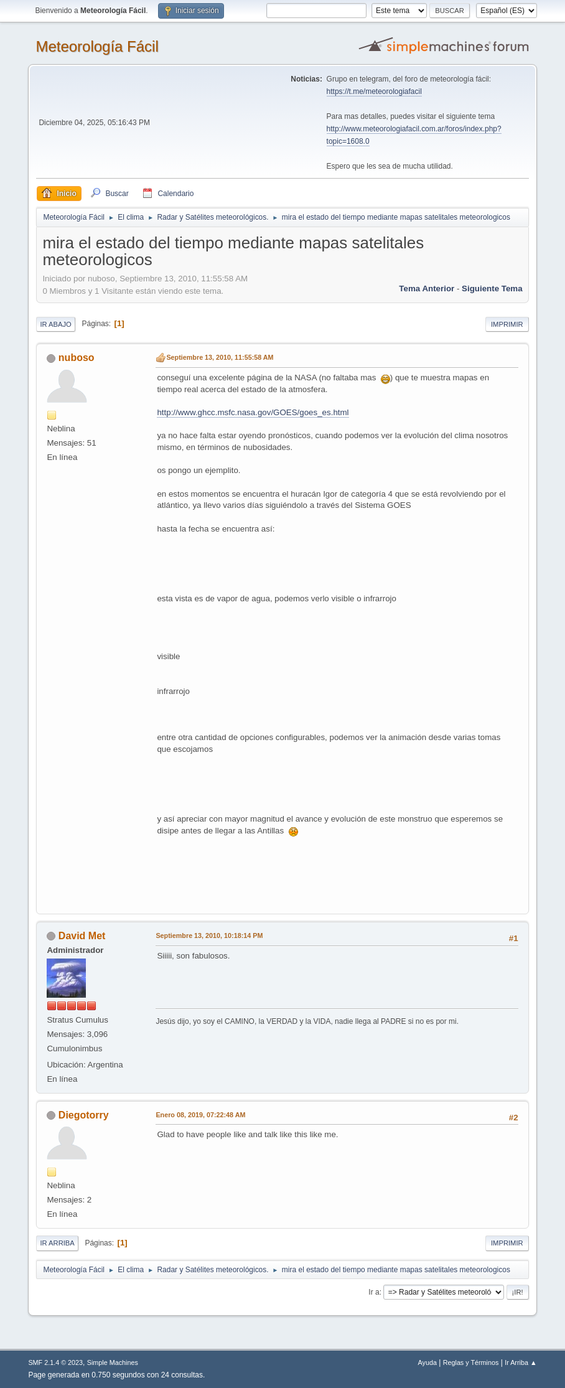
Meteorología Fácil (96, 46)
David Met (82, 936)
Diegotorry (83, 1115)
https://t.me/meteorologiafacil (374, 91)
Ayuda (427, 1362)
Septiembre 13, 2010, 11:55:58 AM (219, 357)
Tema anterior (426, 288)
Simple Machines (112, 1362)
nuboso (76, 357)
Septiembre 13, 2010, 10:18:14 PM (209, 935)
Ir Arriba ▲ (520, 1362)
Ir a (373, 1292)
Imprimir (507, 324)
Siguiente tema (492, 288)
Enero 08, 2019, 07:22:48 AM (200, 1114)
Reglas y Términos (471, 1362)
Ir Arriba (57, 1243)
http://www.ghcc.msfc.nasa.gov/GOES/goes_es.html (252, 412)
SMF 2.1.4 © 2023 (55, 1362)
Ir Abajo (55, 324)
